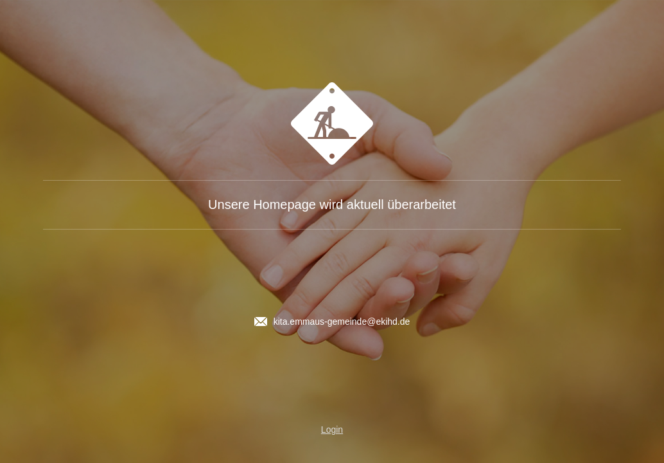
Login (332, 429)
